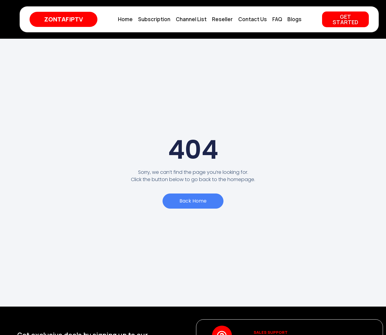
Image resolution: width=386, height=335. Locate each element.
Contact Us (252, 19)
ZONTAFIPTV (63, 19)
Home (125, 19)
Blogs (294, 19)
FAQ (277, 19)
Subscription (154, 19)
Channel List (191, 19)
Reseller (222, 19)
